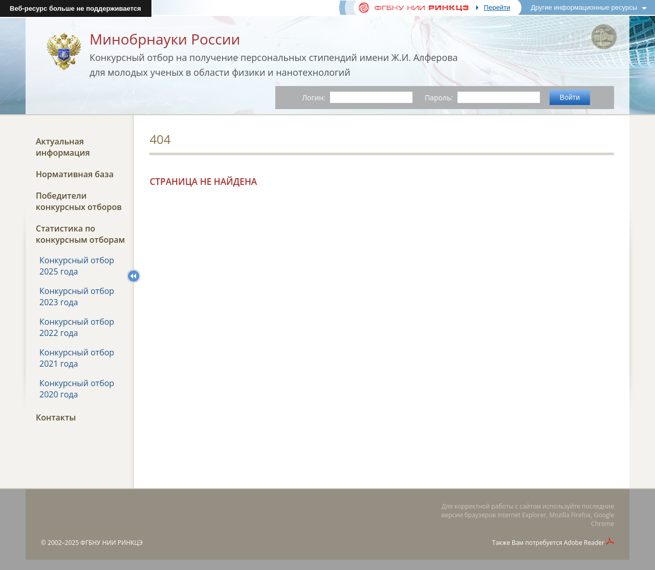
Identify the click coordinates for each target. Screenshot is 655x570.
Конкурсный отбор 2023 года (76, 296)
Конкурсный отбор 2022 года (76, 327)
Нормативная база (75, 174)
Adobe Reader (584, 542)
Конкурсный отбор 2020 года (76, 388)
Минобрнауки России (165, 39)
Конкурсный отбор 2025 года (76, 266)
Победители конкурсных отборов (79, 201)
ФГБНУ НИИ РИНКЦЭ (111, 542)
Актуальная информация (63, 147)
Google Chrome (602, 519)
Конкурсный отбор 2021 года (76, 358)
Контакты (56, 417)
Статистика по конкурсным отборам (80, 234)
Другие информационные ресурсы (584, 7)
